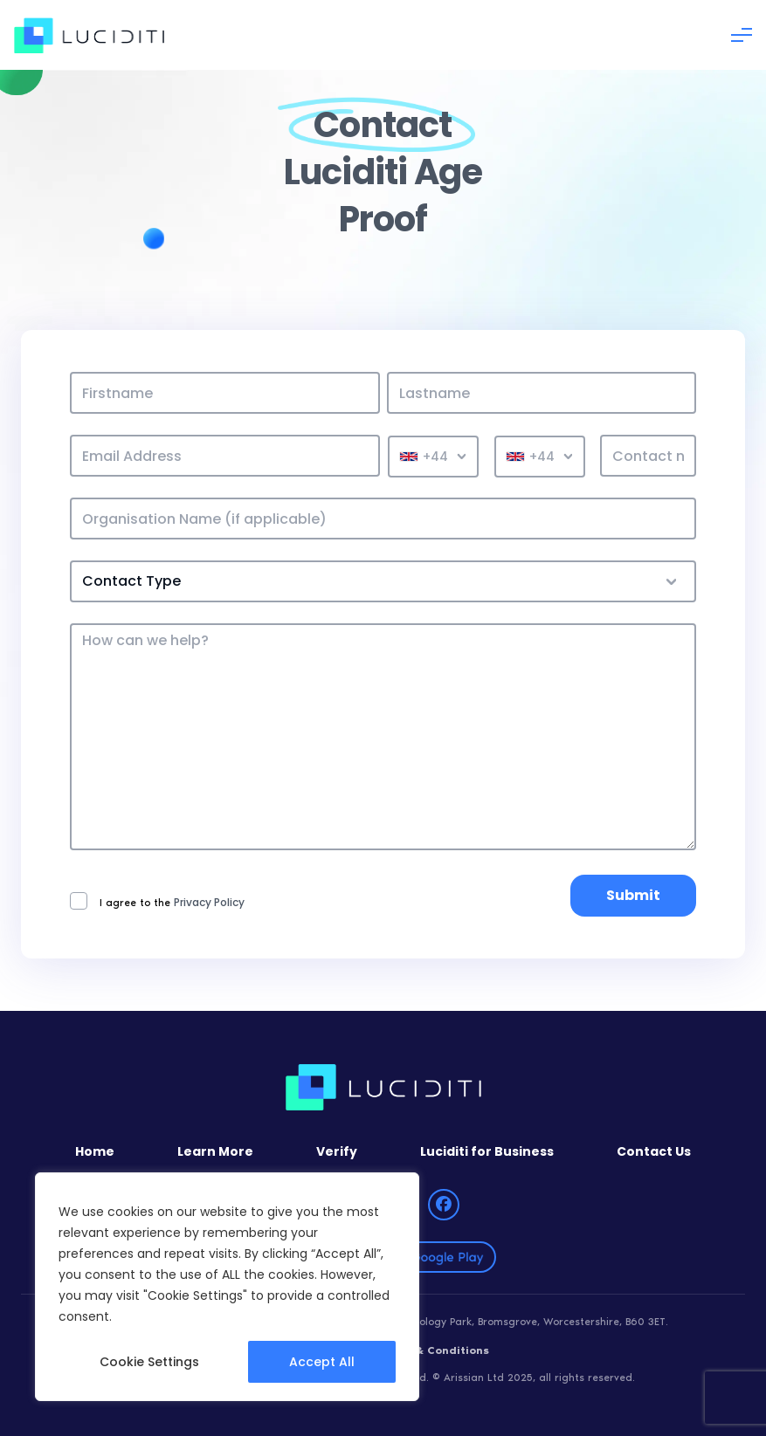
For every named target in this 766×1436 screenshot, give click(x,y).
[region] (227, 1286)
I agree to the (157, 901)
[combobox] (433, 457)
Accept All (322, 1362)
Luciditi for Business (487, 1151)
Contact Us (654, 1151)
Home (94, 1151)
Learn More (215, 1151)
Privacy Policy (209, 903)
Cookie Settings (149, 1362)
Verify (336, 1151)
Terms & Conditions (432, 1350)
